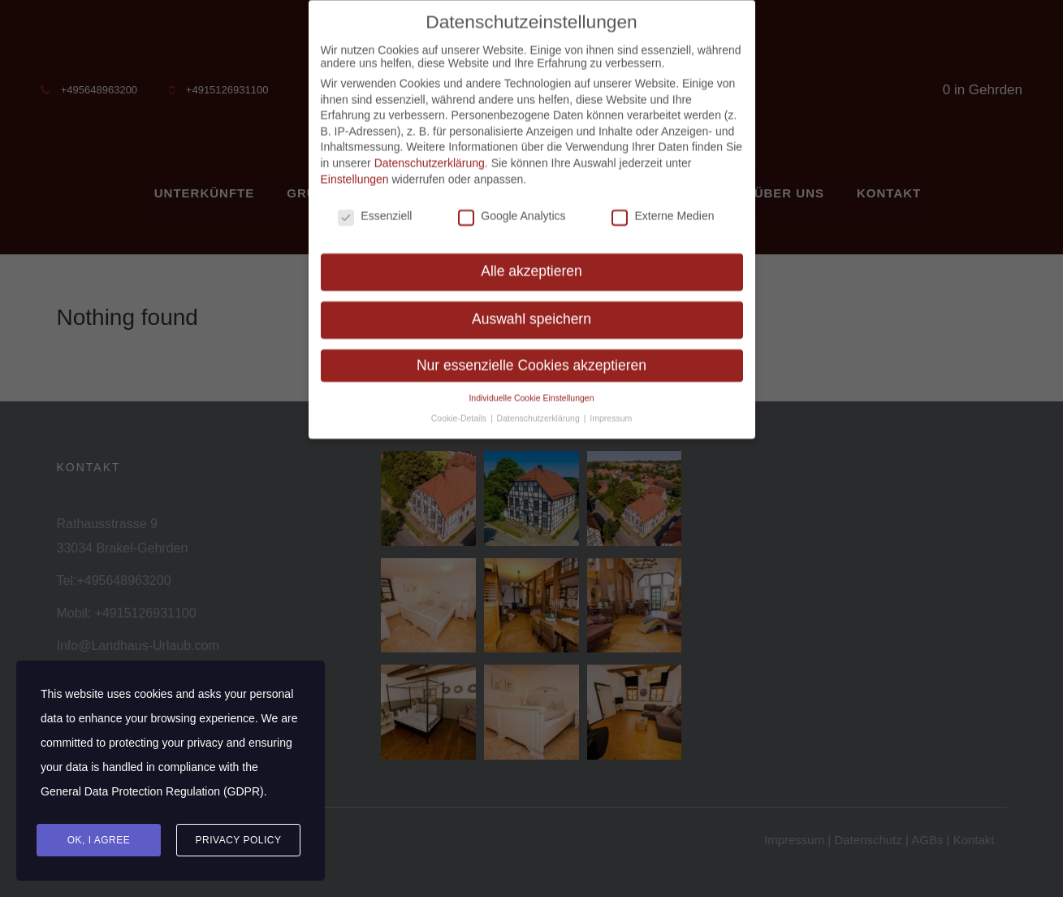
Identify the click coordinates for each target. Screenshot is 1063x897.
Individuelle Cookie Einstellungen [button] (531, 389)
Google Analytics (511, 207)
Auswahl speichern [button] (531, 310)
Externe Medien (662, 207)
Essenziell (375, 207)
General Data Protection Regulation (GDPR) (152, 791)
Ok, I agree (99, 840)
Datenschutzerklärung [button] (539, 409)
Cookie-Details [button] (460, 409)
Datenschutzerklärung (429, 154)
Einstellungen (355, 170)
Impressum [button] (611, 409)
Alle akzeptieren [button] (531, 262)
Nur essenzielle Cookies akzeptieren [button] (531, 357)
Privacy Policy (239, 840)
